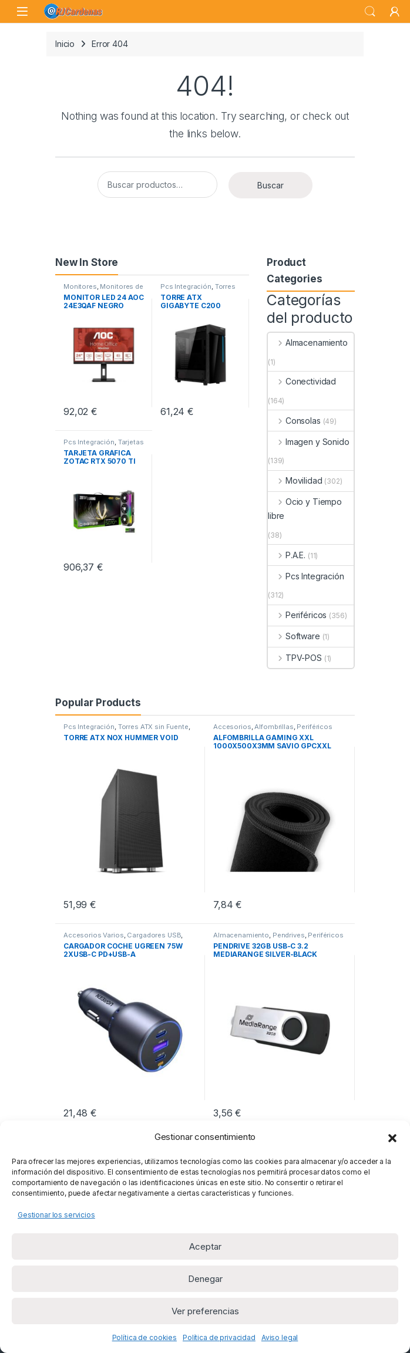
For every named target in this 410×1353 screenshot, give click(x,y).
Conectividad (302, 381)
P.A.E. (286, 555)
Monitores (80, 286)
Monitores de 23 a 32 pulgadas (103, 290)
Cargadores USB (154, 935)
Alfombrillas (273, 727)
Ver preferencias (205, 1311)
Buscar (270, 185)
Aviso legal (279, 1337)
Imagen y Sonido (308, 442)
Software (294, 636)
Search (370, 11)
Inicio (65, 44)
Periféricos (297, 615)
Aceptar (205, 1246)
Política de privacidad (219, 1337)
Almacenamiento (308, 342)
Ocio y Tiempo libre (305, 509)
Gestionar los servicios (56, 1214)
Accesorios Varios (93, 935)
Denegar (205, 1278)
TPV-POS (295, 658)
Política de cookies (144, 1337)
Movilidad (295, 480)
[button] (392, 1137)
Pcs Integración (185, 286)
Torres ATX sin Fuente (198, 290)
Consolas (294, 421)
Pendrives (289, 935)
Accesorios (232, 727)
